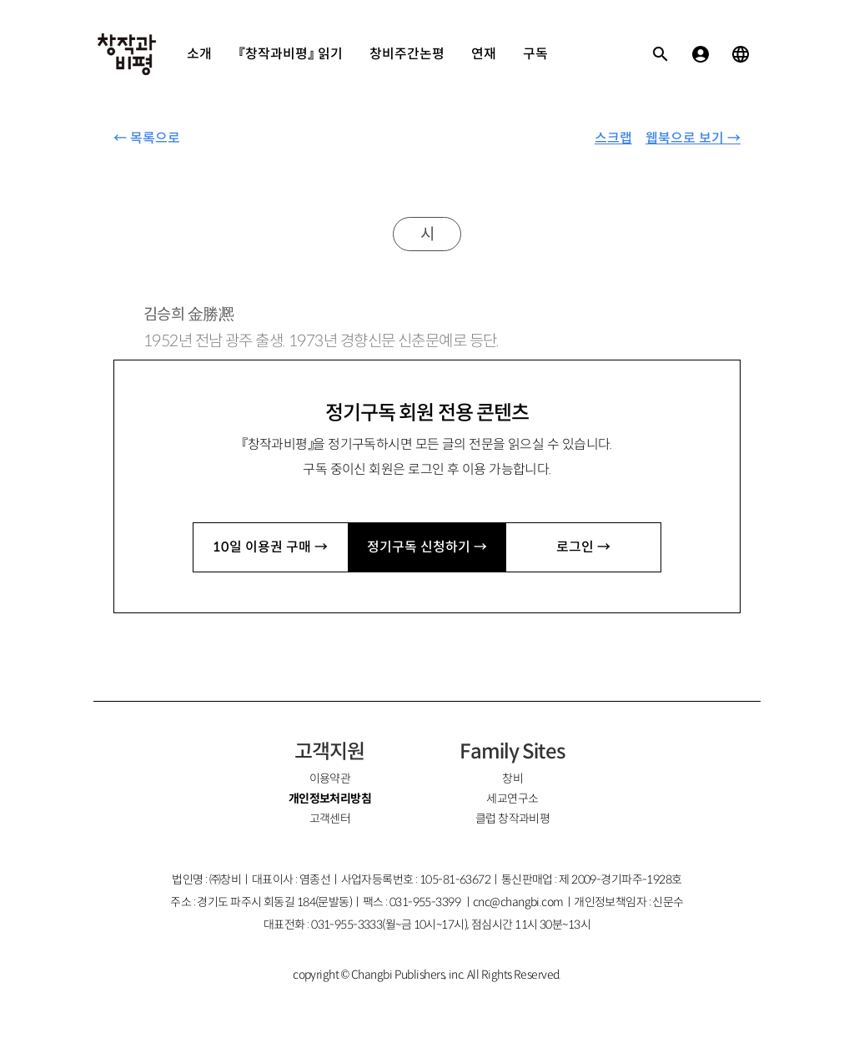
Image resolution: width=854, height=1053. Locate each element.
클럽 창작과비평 (512, 818)
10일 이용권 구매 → (270, 547)
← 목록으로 (146, 138)
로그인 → (583, 547)
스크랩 (613, 138)
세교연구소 (512, 798)
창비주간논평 (407, 54)
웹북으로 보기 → (693, 138)
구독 (535, 54)
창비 (512, 778)
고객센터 (330, 818)
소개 (199, 54)
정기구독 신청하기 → (427, 547)
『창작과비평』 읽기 (291, 54)
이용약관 (330, 778)
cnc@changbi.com (518, 901)
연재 (483, 54)
